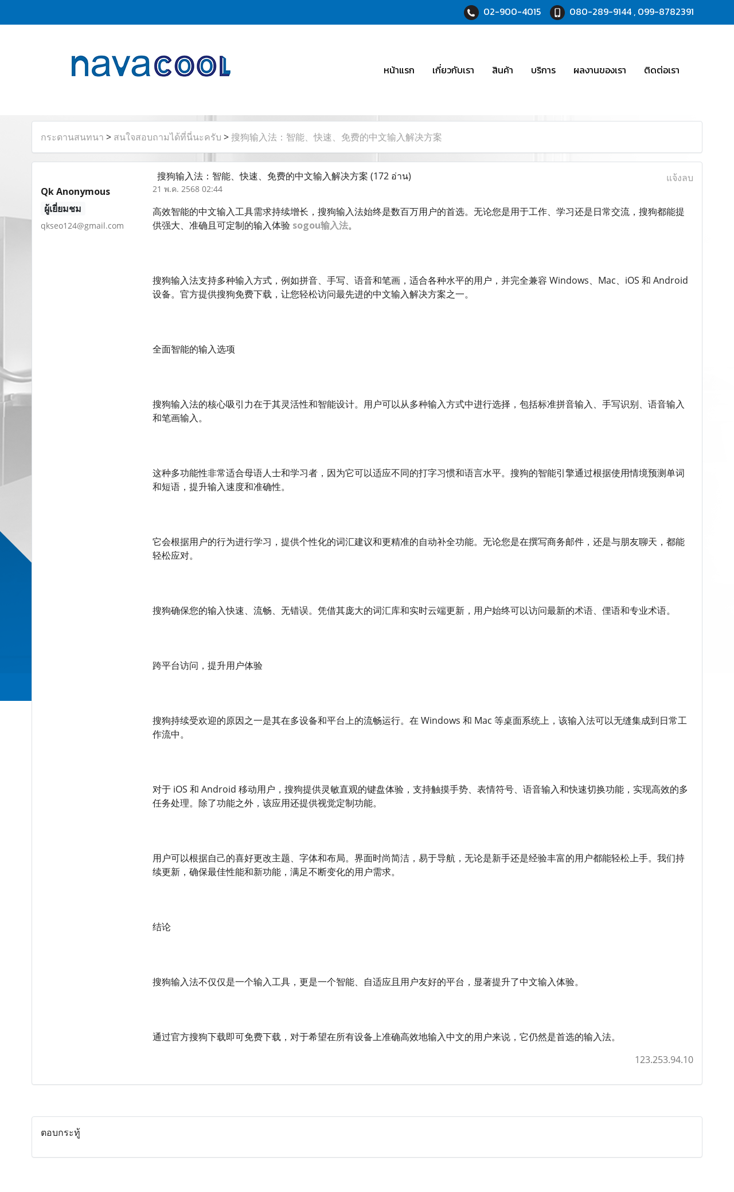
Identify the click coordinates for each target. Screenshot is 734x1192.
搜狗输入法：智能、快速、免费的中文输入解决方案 (336, 137)
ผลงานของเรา (599, 70)
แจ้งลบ (679, 177)
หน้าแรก (399, 70)
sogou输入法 (320, 225)
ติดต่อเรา (662, 70)
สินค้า (502, 70)
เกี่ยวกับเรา (453, 70)
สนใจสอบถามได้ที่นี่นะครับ (167, 137)
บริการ (543, 70)
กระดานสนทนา (72, 137)
